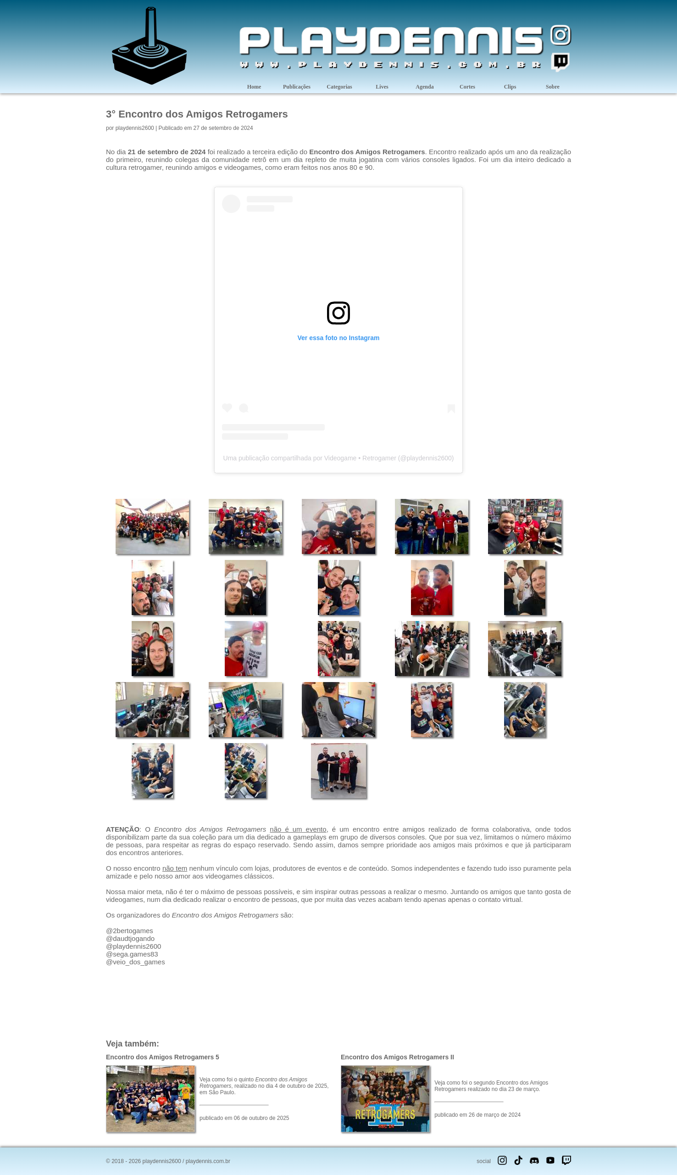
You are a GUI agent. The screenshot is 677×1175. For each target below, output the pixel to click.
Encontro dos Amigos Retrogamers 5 (162, 1057)
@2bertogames (129, 930)
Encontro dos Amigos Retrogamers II (397, 1057)
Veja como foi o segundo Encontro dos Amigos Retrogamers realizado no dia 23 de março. (491, 1086)
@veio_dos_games (135, 962)
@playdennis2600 (133, 946)
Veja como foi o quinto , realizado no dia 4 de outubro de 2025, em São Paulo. (264, 1086)
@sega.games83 (132, 954)
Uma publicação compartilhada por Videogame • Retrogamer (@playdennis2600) (338, 458)
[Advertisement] (338, 1001)
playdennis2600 (135, 128)
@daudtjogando (130, 938)
